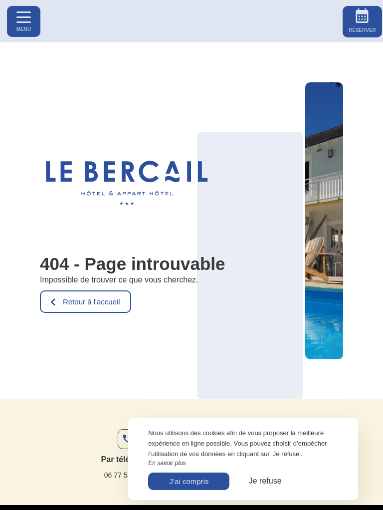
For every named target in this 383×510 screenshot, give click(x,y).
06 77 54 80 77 (127, 475)
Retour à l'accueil (85, 301)
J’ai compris (188, 481)
